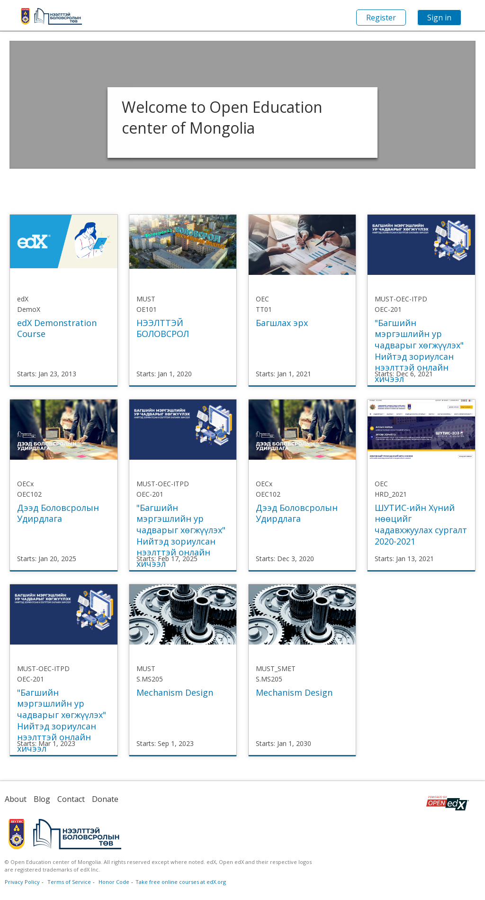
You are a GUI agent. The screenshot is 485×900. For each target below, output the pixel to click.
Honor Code (114, 881)
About (16, 799)
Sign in (439, 17)
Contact (71, 799)
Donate (105, 799)
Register (381, 17)
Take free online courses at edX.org (180, 881)
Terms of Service (69, 881)
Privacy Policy (22, 881)
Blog (42, 799)
